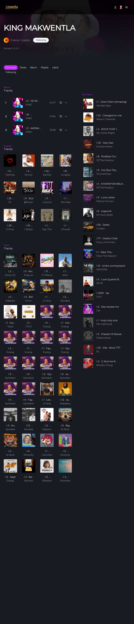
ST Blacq (47, 277)
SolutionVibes (104, 149)
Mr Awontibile (104, 217)
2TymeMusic (104, 176)
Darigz (10, 482)
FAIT (99, 299)
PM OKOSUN (104, 327)
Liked (55, 67)
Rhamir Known (105, 204)
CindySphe (65, 175)
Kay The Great (47, 229)
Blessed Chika (47, 483)
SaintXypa (47, 175)
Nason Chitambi (105, 122)
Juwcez (47, 202)
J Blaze (28, 229)
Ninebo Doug (104, 368)
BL (98, 354)
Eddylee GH (10, 303)
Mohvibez (65, 483)
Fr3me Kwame (9, 229)
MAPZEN (102, 272)
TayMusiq (10, 175)
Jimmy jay (28, 175)
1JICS (28, 328)
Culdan (101, 231)
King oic (28, 277)
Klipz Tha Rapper (106, 258)
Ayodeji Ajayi (103, 105)
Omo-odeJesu (28, 303)
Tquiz (10, 328)
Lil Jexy (47, 303)
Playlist (45, 67)
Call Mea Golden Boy (47, 457)
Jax (99, 313)
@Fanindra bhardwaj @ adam (28, 202)
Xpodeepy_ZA (65, 303)
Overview (11, 67)
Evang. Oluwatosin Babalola (47, 328)
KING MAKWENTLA (34, 105)
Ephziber (10, 380)
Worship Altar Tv (66, 202)
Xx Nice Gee (65, 431)
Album (33, 67)
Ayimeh (29, 482)
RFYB (100, 286)
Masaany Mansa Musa (65, 406)
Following (11, 72)
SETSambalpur (105, 163)
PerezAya (28, 457)
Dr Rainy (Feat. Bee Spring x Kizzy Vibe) (10, 202)
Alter (65, 277)
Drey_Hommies (105, 245)
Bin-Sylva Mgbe (105, 135)
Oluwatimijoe (65, 229)
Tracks (23, 67)
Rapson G (47, 431)
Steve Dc (10, 277)
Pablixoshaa (103, 340)
